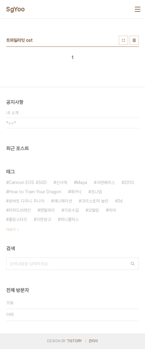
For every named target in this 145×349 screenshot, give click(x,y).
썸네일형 (123, 40)
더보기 (10, 229)
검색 (133, 264)
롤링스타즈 (18, 219)
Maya (81, 182)
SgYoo (15, 9)
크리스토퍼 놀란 (94, 201)
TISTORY (74, 341)
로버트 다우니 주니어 (26, 201)
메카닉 (76, 191)
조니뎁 (96, 191)
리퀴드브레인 (20, 210)
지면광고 (43, 219)
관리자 (93, 341)
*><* (11, 123)
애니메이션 (63, 201)
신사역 (61, 182)
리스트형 (134, 40)
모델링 (93, 210)
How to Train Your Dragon (35, 191)
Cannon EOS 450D (28, 182)
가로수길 (71, 210)
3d (120, 201)
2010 (129, 182)
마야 (112, 210)
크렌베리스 (105, 182)
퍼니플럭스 (69, 219)
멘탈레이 (47, 210)
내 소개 (12, 112)
